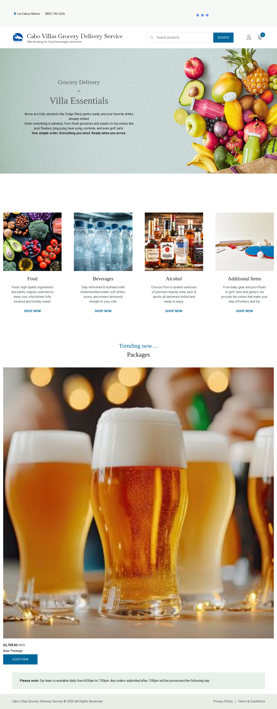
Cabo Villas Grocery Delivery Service (75, 36)
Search (223, 37)
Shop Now (32, 311)
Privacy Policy (223, 701)
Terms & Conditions (251, 701)
